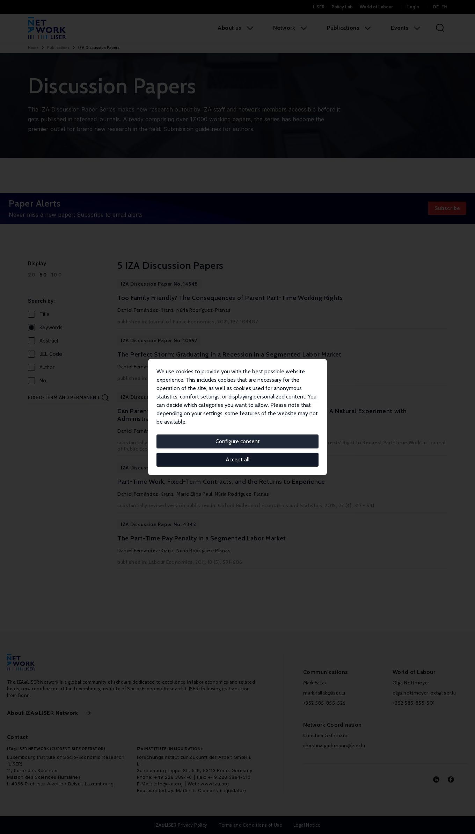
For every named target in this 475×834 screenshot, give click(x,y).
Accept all (238, 459)
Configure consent (237, 441)
